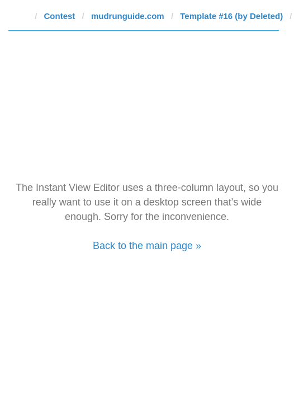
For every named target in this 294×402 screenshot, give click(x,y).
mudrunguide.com (127, 16)
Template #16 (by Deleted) (231, 16)
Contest (59, 16)
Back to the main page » (147, 245)
